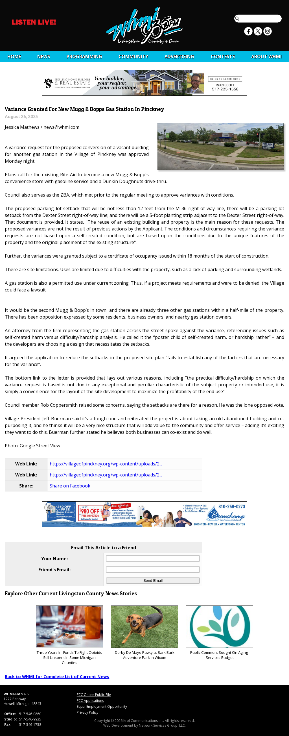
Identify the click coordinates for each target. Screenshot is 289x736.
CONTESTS (223, 56)
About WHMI (266, 56)
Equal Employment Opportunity (102, 706)
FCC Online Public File (94, 694)
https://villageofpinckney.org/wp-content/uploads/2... (106, 464)
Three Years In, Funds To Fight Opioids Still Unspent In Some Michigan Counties (69, 635)
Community (133, 56)
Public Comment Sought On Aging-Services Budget (219, 633)
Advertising (179, 56)
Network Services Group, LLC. (162, 725)
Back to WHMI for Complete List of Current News (57, 676)
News (43, 56)
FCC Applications (90, 700)
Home (14, 56)
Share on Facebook (70, 486)
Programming (84, 56)
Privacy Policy (87, 712)
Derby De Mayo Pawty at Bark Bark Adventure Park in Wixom (144, 633)
